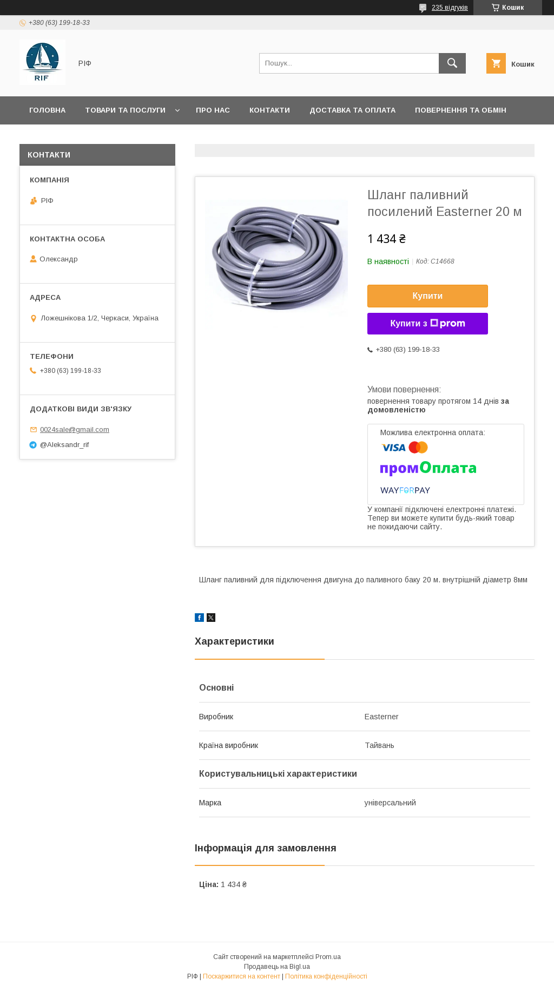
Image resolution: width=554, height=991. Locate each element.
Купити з (427, 324)
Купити (428, 295)
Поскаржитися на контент (241, 976)
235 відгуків (450, 7)
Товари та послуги (125, 110)
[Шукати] (452, 63)
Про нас (213, 110)
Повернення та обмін (460, 110)
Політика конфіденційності (326, 976)
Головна (47, 110)
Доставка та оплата (352, 110)
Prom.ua (328, 957)
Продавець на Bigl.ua (277, 966)
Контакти (269, 110)
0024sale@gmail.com (74, 429)
